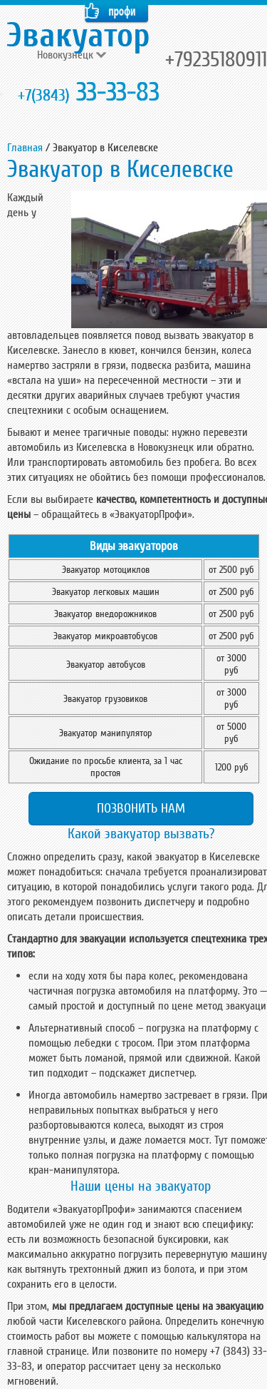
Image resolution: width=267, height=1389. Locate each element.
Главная (25, 148)
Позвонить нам (141, 808)
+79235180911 (216, 59)
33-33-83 (88, 92)
